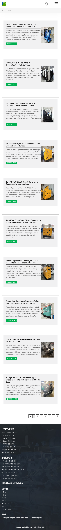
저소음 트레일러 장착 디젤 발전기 (13, 469)
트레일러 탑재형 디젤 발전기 (12, 467)
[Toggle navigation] (56, 3)
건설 (4, 492)
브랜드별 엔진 (8, 429)
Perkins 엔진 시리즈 (9, 435)
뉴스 (9, 10)
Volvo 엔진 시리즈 (9, 438)
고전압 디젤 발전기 (9, 472)
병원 (4, 501)
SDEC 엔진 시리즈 (9, 444)
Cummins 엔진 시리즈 (10, 432)
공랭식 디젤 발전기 (9, 478)
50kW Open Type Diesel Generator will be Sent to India (23, 340)
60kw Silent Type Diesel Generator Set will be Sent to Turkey (23, 145)
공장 (4, 495)
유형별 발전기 (8, 457)
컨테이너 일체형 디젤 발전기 (12, 464)
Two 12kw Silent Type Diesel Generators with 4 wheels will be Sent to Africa (23, 221)
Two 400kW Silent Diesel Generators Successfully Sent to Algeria (22, 183)
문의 (4, 514)
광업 (4, 498)
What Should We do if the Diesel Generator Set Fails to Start (20, 64)
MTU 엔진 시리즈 (8, 452)
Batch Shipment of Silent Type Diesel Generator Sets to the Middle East (22, 262)
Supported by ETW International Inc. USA (30, 527)
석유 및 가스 (7, 509)
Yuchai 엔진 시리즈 (9, 447)
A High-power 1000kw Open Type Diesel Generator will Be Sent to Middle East (23, 380)
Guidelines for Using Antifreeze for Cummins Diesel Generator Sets (21, 104)
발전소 (5, 506)
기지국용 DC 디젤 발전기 (11, 475)
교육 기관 (6, 503)
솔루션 (5, 488)
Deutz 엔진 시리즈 (9, 441)
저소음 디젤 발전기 (9, 461)
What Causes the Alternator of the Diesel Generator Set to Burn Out (21, 25)
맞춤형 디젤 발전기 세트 (12, 483)
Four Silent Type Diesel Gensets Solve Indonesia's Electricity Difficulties (22, 302)
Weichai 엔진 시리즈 (9, 450)
